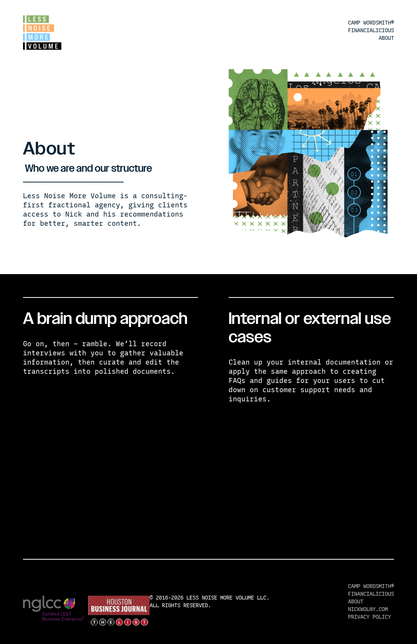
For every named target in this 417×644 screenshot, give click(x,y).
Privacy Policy (369, 617)
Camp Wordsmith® (371, 23)
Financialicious (371, 30)
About (386, 38)
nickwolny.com (368, 609)
